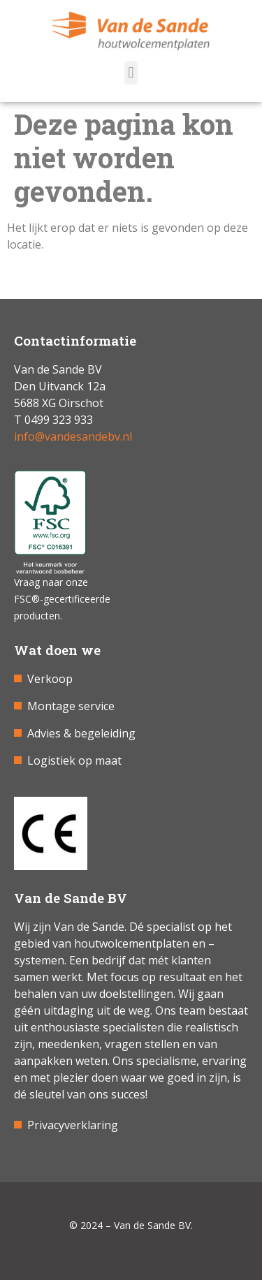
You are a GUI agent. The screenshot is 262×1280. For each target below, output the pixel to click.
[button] (131, 72)
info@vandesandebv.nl (73, 436)
